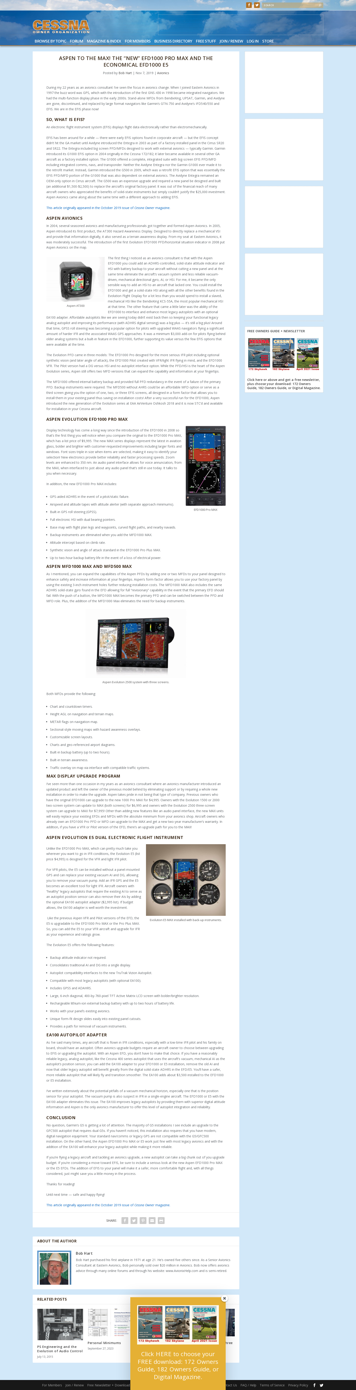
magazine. (162, 208)
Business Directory (173, 41)
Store (268, 41)
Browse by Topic (50, 41)
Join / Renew (231, 41)
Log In (253, 41)
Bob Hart (125, 73)
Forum (76, 41)
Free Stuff (206, 41)
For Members (138, 41)
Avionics (163, 73)
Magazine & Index (104, 41)
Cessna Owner (144, 208)
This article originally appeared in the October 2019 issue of (90, 208)
